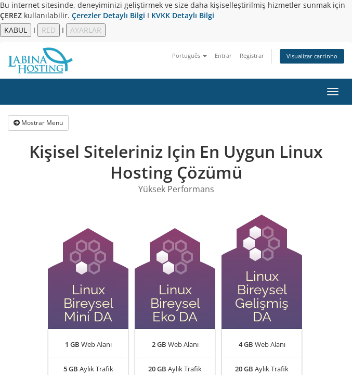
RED (49, 30)
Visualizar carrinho (311, 56)
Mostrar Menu (38, 122)
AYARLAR (85, 30)
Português (189, 55)
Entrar (223, 55)
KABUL (15, 30)
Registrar (252, 55)
